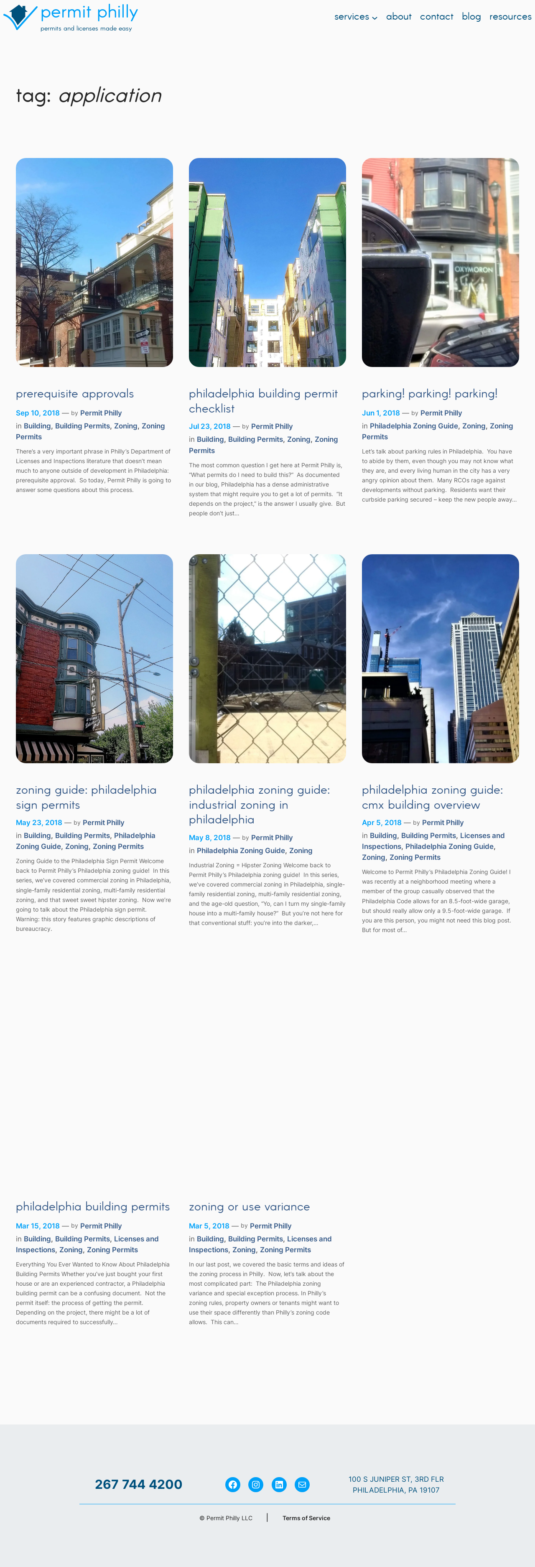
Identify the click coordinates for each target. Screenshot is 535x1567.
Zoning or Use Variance (249, 1207)
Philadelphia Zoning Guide (414, 426)
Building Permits (82, 426)
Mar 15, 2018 (38, 1226)
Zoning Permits (118, 846)
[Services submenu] (375, 17)
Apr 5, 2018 (382, 822)
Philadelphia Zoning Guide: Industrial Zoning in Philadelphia (259, 805)
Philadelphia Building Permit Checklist (263, 402)
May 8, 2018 (210, 837)
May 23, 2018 (39, 822)
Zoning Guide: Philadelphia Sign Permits (86, 798)
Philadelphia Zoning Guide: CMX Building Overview (432, 798)
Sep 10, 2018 (38, 413)
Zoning (126, 426)
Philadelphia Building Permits (93, 1207)
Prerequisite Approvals (75, 394)
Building (37, 426)
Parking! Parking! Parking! (429, 394)
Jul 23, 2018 (210, 426)
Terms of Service (306, 1517)
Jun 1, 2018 (381, 413)
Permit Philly (101, 413)
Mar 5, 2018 (209, 1226)
